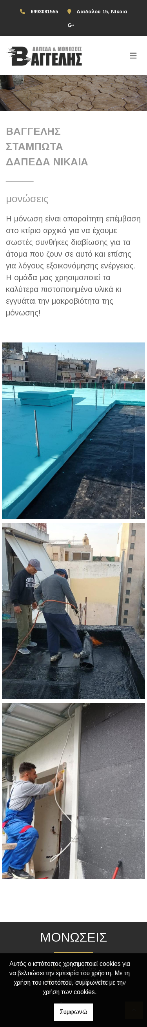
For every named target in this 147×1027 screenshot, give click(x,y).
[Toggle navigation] (133, 55)
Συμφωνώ (73, 1012)
